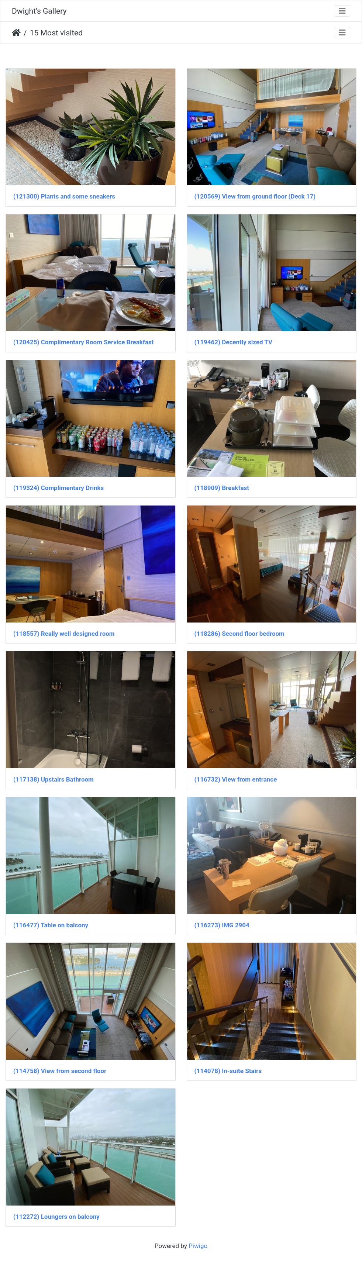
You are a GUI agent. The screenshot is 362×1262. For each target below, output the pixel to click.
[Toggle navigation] (342, 11)
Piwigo (198, 1245)
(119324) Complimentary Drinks (58, 488)
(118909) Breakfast (221, 488)
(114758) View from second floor (59, 1071)
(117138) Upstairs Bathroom (53, 779)
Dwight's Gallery (39, 10)
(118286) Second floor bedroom (239, 633)
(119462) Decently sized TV (233, 342)
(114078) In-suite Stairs (228, 1071)
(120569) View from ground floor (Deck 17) (255, 196)
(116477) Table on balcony (50, 925)
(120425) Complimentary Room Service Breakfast (83, 342)
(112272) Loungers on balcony (56, 1216)
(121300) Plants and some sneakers (64, 196)
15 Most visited (56, 32)
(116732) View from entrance (235, 779)
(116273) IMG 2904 (221, 925)
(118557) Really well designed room (64, 633)
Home (16, 33)
